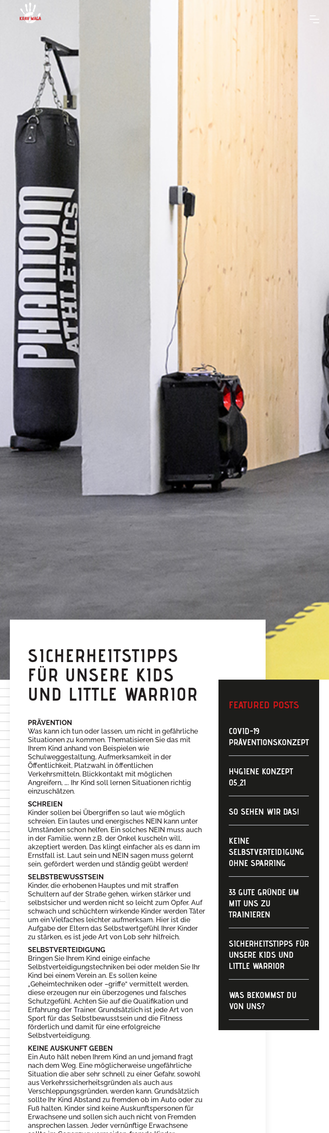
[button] (314, 18)
